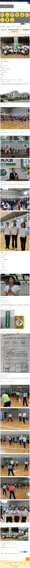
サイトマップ (18, 563)
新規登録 (7, 2)
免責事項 (25, 562)
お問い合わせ (11, 2)
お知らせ (7, 16)
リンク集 (14, 563)
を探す (12, 16)
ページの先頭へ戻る (28, 559)
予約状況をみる (7, 21)
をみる (22, 16)
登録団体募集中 (15, 562)
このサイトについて (2, 2)
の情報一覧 (12, 21)
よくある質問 (10, 562)
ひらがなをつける (15, 0)
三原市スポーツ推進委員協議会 (9, 553)
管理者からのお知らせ (2, 16)
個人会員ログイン (15, 2)
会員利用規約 (20, 562)
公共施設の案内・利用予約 (8, 563)
